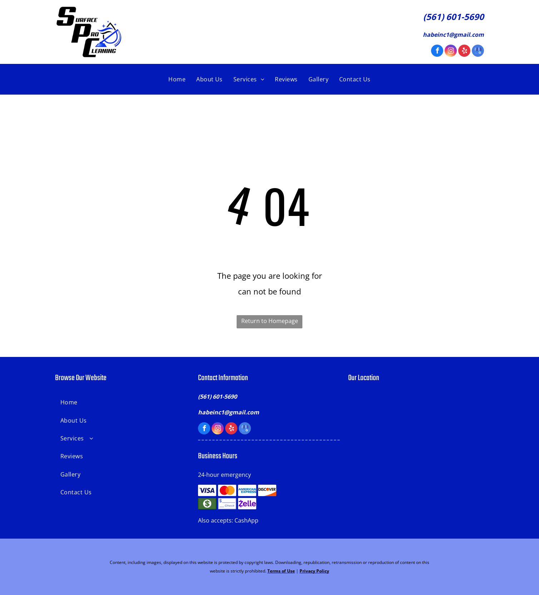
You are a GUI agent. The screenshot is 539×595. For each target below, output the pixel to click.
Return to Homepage (269, 321)
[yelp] (464, 52)
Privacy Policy (314, 571)
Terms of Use (281, 571)
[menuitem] (177, 79)
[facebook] (437, 52)
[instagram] (451, 52)
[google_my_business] (478, 52)
